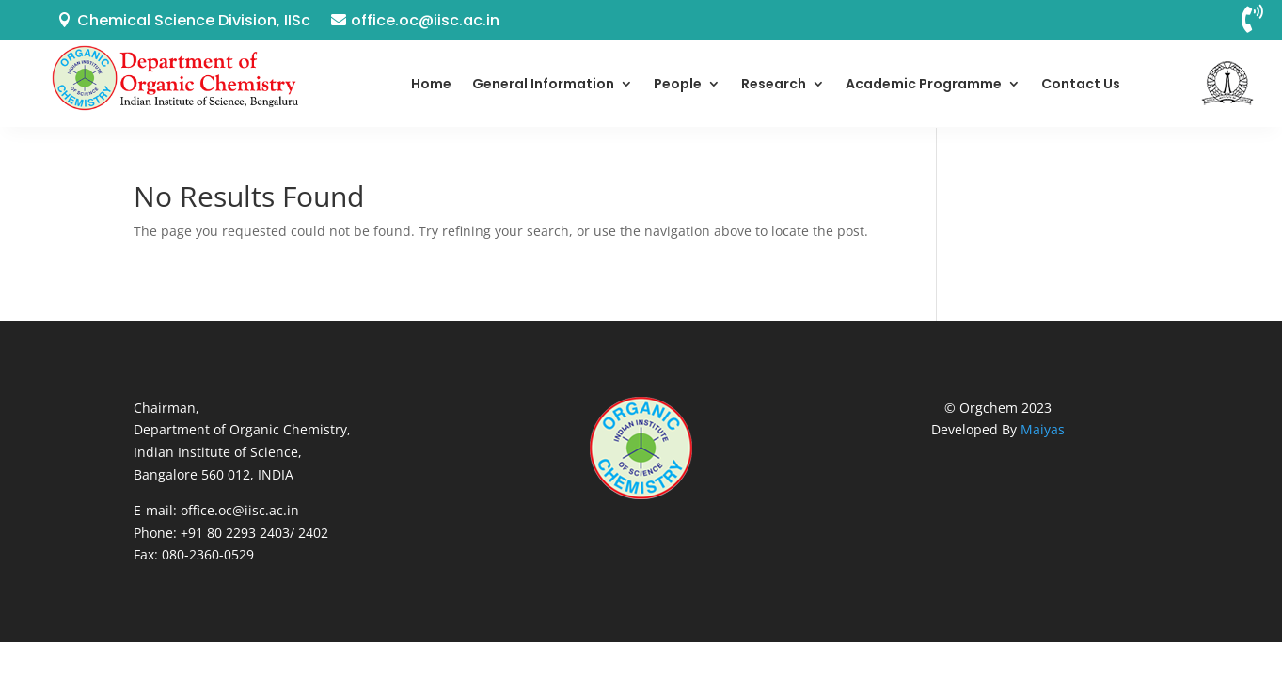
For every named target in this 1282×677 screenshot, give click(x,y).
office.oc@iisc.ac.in (425, 20)
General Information (543, 83)
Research (773, 83)
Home (431, 83)
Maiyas (1043, 429)
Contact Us (1080, 83)
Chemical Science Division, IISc (193, 20)
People (678, 83)
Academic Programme (924, 83)
